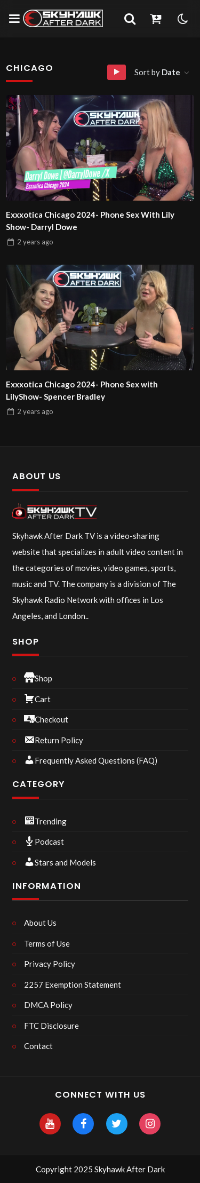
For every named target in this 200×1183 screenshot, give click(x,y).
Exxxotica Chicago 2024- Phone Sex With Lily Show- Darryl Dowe (90, 221)
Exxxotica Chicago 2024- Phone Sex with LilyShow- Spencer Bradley (82, 390)
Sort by (158, 72)
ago (35, 241)
